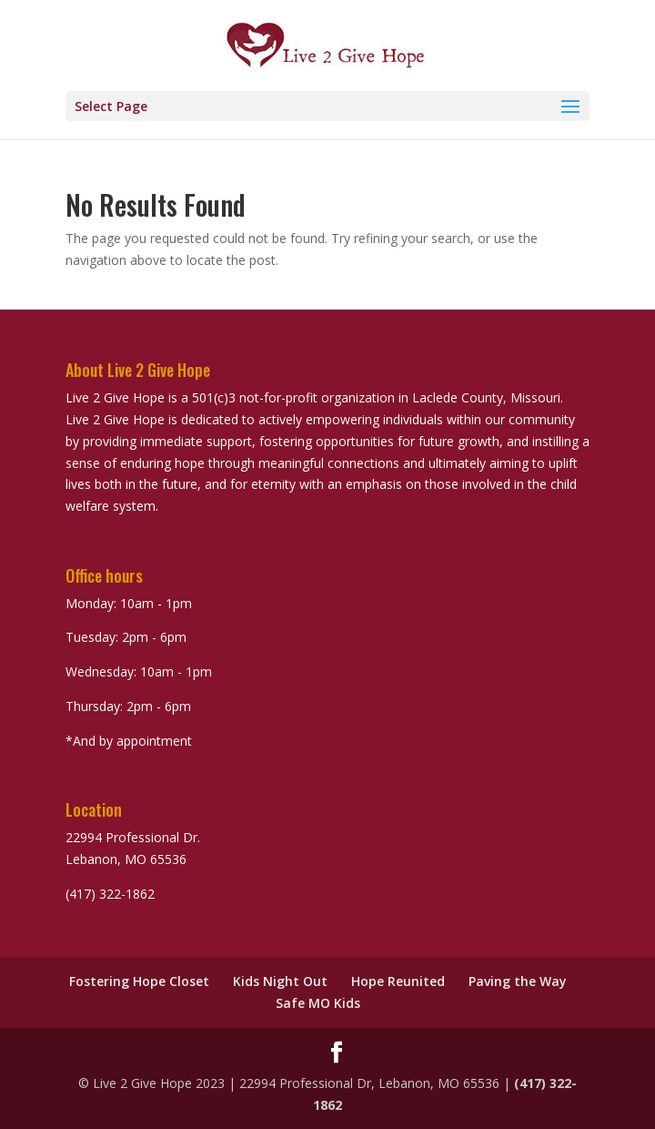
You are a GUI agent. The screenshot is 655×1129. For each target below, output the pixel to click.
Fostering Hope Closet (139, 981)
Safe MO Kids (318, 1003)
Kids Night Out (280, 981)
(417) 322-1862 (110, 893)
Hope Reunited (398, 981)
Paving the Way (518, 981)
